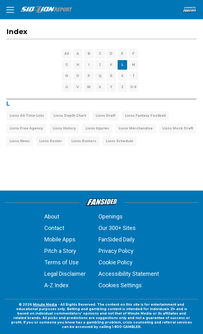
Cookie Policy (115, 262)
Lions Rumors (83, 141)
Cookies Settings (120, 285)
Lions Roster (50, 141)
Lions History (64, 128)
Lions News (20, 141)
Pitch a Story (60, 250)
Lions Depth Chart (70, 116)
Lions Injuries (97, 128)
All (66, 54)
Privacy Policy (116, 250)
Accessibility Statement (128, 273)
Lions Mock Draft (177, 128)
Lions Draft (105, 116)
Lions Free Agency (26, 128)
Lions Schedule (119, 141)
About (51, 216)
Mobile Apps (60, 239)
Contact (54, 228)
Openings (110, 216)
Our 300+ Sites (117, 228)
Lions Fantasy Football (145, 116)
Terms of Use (61, 262)
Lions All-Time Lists (27, 116)
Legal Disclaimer (65, 273)
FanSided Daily (116, 239)
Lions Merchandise (136, 128)
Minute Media (45, 305)
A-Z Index (56, 285)
